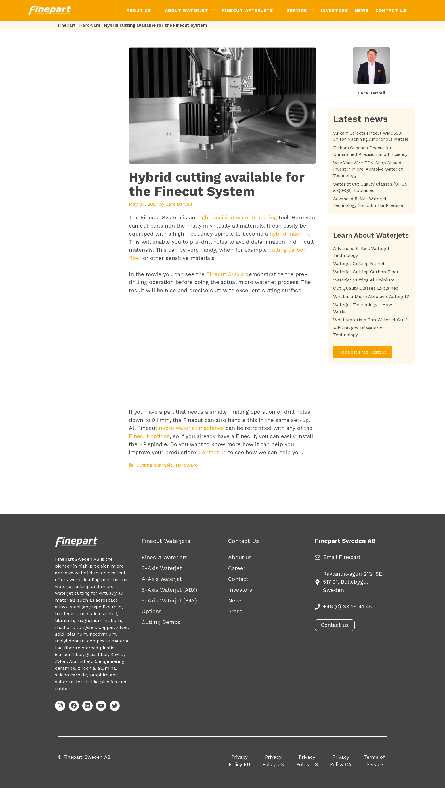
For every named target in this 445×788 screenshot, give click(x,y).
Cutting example (154, 465)
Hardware (89, 25)
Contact (238, 579)
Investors (334, 10)
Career (236, 568)
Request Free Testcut (362, 352)
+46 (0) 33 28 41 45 (347, 606)
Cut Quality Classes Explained (366, 288)
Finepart (66, 25)
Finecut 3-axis (225, 274)
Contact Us (396, 10)
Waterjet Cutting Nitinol (358, 263)
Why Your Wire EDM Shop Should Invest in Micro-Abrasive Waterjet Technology (368, 169)
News (362, 10)
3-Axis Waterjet (162, 568)
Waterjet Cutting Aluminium (364, 280)
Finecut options (149, 436)
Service (302, 10)
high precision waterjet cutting (237, 217)
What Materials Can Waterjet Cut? (370, 319)
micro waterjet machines (191, 428)
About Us (144, 10)
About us (240, 557)
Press (235, 611)
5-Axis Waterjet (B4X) (169, 600)
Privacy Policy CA (340, 760)
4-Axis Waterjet (162, 579)
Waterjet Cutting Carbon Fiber (366, 271)
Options (152, 611)
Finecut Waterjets (253, 10)
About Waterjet (192, 10)
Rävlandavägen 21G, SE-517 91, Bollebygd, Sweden (354, 582)
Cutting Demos (161, 622)
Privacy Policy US (307, 760)
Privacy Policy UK (273, 760)
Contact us (212, 452)
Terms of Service (374, 760)
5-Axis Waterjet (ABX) (169, 590)
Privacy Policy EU (239, 760)
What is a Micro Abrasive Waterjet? (371, 296)
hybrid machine (290, 233)
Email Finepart (341, 557)
